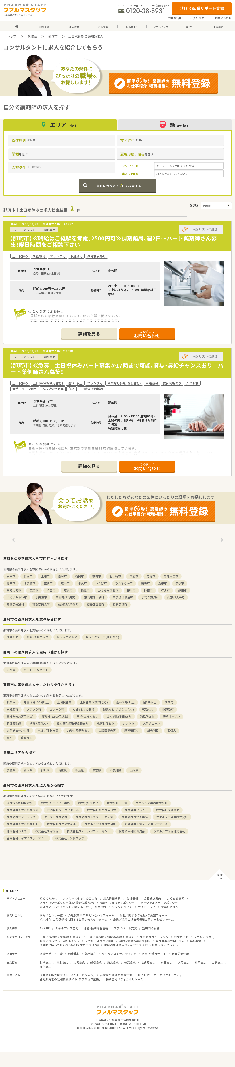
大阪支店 (183, 962)
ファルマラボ (202, 937)
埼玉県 (62, 770)
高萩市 (11, 583)
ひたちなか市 (124, 583)
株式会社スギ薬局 (167, 810)
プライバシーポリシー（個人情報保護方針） (67, 902)
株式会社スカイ (88, 803)
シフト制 (128, 723)
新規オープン (171, 716)
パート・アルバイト (36, 670)
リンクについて (122, 907)
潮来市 (162, 583)
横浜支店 (130, 962)
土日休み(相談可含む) (94, 702)
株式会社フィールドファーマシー (88, 831)
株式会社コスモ (17, 831)
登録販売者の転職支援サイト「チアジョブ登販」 (70, 979)
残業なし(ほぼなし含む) (118, 709)
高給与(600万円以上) (20, 716)
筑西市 (51, 590)
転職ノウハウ (48, 941)
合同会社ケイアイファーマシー (27, 838)
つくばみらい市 (17, 597)
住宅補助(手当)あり (119, 716)
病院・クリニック (37, 637)
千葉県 (79, 770)
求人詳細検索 (112, 898)
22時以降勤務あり (78, 730)
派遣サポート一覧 (51, 954)
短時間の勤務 (151, 928)
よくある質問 (175, 898)
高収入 (171, 730)
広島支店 (217, 962)
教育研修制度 (180, 954)
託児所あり (147, 716)
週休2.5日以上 (125, 702)
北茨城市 (29, 583)
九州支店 (45, 966)
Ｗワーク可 (57, 709)
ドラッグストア (67, 637)
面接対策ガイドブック (154, 937)
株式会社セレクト (136, 810)
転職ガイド (181, 937)
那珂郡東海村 (150, 597)
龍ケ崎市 (115, 576)
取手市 (65, 583)
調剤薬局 (12, 637)
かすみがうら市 (108, 590)
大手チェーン (151, 723)
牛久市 (82, 583)
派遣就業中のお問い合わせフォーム (91, 915)
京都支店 (166, 962)
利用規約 (100, 907)
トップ (11, 36)
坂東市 (68, 590)
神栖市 (148, 590)
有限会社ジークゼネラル (63, 810)
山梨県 (134, 770)
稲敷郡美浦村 (15, 604)
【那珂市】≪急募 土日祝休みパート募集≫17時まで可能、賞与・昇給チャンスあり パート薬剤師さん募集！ (116, 368)
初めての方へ (48, 898)
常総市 (151, 576)
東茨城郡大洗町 (94, 597)
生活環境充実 (107, 730)
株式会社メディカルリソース (124, 979)
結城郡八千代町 (68, 604)
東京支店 (113, 962)
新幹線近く (131, 730)
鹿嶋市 (145, 583)
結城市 (96, 576)
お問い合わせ (223, 18)
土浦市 (45, 576)
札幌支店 (45, 962)
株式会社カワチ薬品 (135, 817)
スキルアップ (71, 941)
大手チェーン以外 (18, 730)
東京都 (96, 770)
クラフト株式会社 (55, 817)
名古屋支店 (148, 962)
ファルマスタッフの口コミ (80, 898)
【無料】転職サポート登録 (201, 8)
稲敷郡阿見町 (41, 604)
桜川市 (131, 590)
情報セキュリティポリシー (117, 902)
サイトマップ (146, 907)
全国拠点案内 (152, 898)
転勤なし (148, 709)
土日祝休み (64, 702)
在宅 (9, 737)
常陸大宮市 (14, 590)
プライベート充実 (125, 928)
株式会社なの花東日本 (101, 810)
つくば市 (101, 583)
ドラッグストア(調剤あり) (102, 637)
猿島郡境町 (120, 604)
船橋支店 (96, 962)
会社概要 (198, 18)
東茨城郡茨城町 (65, 597)
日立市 (28, 576)
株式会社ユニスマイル (61, 824)
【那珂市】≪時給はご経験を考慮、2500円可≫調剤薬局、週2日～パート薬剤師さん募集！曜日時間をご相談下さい (113, 241)
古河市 (62, 576)
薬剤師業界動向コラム (170, 941)
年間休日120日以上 (36, 702)
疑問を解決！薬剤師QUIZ (134, 941)
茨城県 (32, 36)
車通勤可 (168, 709)
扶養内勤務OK (39, 723)
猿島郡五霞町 (95, 604)
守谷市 (179, 583)
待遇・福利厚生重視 (96, 928)
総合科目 (153, 730)
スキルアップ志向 (66, 928)
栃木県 (28, 770)
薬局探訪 (196, 941)
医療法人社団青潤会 (132, 831)
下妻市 (134, 576)
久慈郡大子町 (176, 597)
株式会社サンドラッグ (21, 817)
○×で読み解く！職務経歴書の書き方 (110, 937)
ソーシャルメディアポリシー (159, 902)
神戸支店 (200, 962)
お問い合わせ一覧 (51, 915)
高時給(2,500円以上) (55, 716)
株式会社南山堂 (117, 803)
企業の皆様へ (176, 18)
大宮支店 (79, 962)
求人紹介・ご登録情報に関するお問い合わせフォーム (74, 919)
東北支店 (62, 962)
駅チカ (11, 702)
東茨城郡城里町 (123, 597)
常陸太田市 (171, 576)
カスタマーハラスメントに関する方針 (64, 907)
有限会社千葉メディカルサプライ (146, 824)
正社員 (11, 670)
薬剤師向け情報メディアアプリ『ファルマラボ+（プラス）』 (141, 945)
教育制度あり (105, 723)
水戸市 (11, 576)
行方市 (165, 590)
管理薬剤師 (14, 723)
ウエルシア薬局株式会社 (152, 803)
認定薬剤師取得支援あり (73, 723)
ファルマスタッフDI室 (99, 941)
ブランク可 (34, 709)
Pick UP (45, 928)
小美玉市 (41, 597)
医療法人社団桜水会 (20, 803)
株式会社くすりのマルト (22, 824)
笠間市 (48, 583)
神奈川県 (115, 770)
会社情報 (132, 898)
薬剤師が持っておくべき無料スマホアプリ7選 (69, 945)
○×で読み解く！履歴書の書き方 (60, 937)
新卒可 (169, 702)
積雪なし (26, 737)
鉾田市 (182, 590)
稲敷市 (85, 590)
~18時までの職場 (84, 709)
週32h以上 (149, 702)
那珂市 (53, 36)
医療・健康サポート (154, 954)
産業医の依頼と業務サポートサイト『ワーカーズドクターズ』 (139, 975)
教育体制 (74, 954)
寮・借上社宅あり (87, 716)
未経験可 (12, 709)
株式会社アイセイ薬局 (55, 803)
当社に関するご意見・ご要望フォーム (144, 915)
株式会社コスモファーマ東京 (94, 817)
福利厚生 (91, 954)
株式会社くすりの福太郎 (22, 810)
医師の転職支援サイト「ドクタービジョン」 (67, 975)
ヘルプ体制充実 (48, 730)
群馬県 (45, 770)
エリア (60, 125)
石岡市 (79, 576)
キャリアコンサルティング (119, 954)
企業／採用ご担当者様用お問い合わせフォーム (143, 919)
